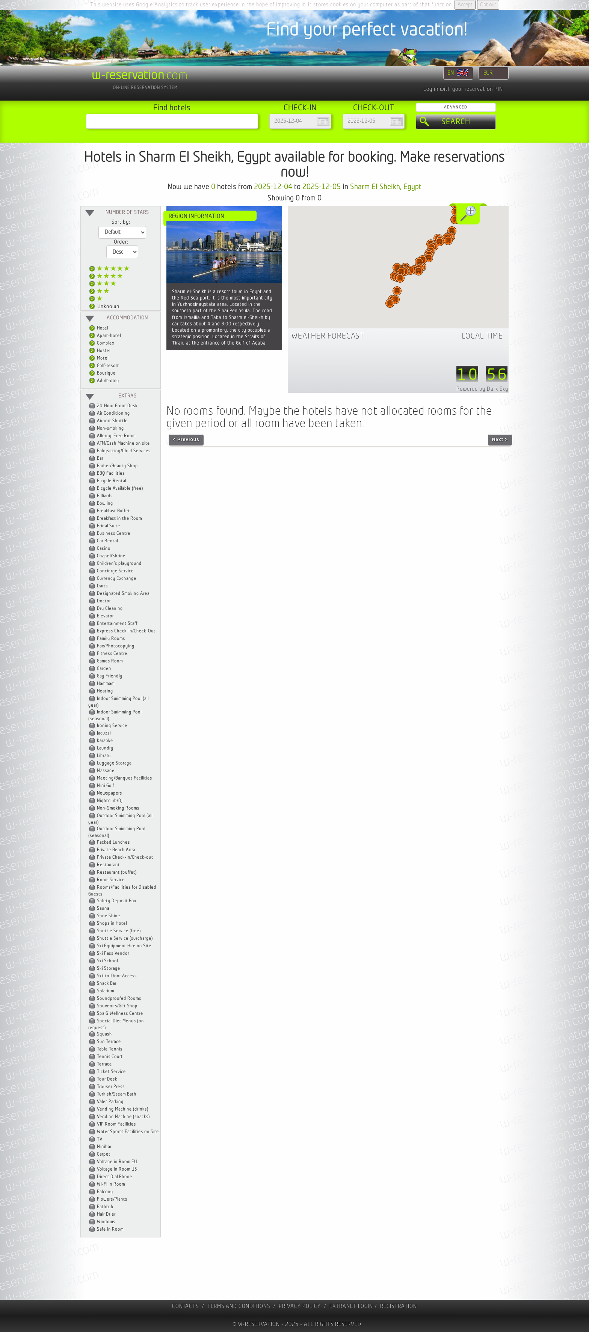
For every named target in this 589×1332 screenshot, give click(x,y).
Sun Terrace (109, 1042)
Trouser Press (111, 1087)
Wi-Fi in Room (111, 1184)
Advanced (455, 107)
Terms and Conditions (238, 1306)
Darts (102, 586)
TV (100, 1139)
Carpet (103, 1154)
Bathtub (105, 1207)
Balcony (105, 1192)
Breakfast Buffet (113, 511)
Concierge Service (115, 571)
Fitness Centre (112, 654)
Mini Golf (105, 786)
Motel (99, 358)
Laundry (105, 748)
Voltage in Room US (117, 1169)
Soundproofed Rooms (119, 998)
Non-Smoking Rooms (118, 808)
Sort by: (121, 222)
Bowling (105, 503)
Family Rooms (111, 639)
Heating (105, 691)
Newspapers (109, 793)
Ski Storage (108, 968)
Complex (101, 343)
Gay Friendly (109, 676)
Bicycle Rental (111, 481)
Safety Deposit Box (116, 901)
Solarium (105, 991)
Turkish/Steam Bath (116, 1094)
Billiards (105, 496)
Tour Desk (107, 1079)
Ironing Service (112, 726)
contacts (185, 1306)
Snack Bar (106, 983)
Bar (100, 458)
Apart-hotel (105, 336)
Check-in (300, 108)
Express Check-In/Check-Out (126, 631)
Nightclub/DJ (109, 801)
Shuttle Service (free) (119, 931)
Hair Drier (106, 1214)
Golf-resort (104, 366)
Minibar (104, 1147)
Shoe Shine (108, 916)
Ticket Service (111, 1072)
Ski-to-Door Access (117, 976)
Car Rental (107, 541)
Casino (103, 548)
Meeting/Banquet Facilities (124, 778)
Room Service (111, 880)
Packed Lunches (113, 842)
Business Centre (113, 533)
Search (455, 122)
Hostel (99, 351)
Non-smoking (110, 428)
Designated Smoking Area (123, 593)
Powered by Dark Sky (482, 389)
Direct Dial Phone (114, 1177)
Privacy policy (300, 1306)
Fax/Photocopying (115, 646)
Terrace (104, 1064)
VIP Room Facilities (116, 1124)
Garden (104, 669)
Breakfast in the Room (119, 518)
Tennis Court (110, 1057)
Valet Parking (110, 1102)
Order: (121, 242)
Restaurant (108, 865)
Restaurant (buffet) (117, 872)
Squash (104, 1034)
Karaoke (105, 741)
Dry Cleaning (110, 609)
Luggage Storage (114, 763)
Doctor (104, 601)
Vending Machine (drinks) (122, 1109)
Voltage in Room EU (117, 1162)
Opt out (488, 5)
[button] (389, 303)
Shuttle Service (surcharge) (125, 938)
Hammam (106, 684)
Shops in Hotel (112, 923)
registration (398, 1306)
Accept (465, 5)
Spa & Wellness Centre (120, 1013)
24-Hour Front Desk (117, 406)
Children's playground (119, 563)
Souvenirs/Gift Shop (117, 1006)
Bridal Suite (108, 526)
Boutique (102, 373)
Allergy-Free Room (116, 436)
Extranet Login (351, 1306)
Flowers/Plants (112, 1199)
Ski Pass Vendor (113, 953)
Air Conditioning (113, 413)
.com (140, 75)
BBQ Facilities (111, 473)
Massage (106, 771)
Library (104, 756)
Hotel (98, 328)
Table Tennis (109, 1049)
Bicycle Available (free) (120, 488)
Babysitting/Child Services (124, 451)
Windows (106, 1222)
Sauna (103, 908)
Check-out (373, 108)
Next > (500, 439)
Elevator (105, 616)
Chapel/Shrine (111, 556)
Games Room (110, 661)
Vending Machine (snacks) (123, 1117)
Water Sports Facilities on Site (128, 1132)
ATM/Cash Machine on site (123, 443)
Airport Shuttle (112, 421)
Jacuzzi (104, 733)
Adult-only (104, 381)
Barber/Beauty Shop (117, 466)
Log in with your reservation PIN (463, 89)
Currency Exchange (116, 578)
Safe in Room (110, 1229)
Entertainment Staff (117, 624)
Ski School (107, 961)
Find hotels (171, 108)
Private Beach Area (116, 850)
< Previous (186, 439)
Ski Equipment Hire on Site (124, 946)
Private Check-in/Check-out (125, 857)
